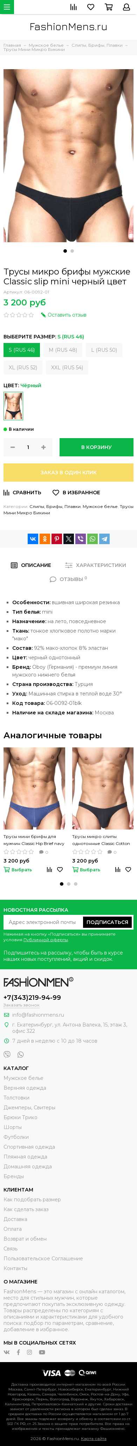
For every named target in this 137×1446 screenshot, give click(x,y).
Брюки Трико (20, 1117)
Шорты (13, 1127)
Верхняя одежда (25, 1088)
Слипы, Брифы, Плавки (55, 506)
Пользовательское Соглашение (43, 1258)
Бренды (14, 1176)
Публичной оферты (45, 939)
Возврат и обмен (25, 1239)
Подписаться (107, 922)
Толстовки (16, 1098)
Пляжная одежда (25, 1157)
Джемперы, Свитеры (29, 1107)
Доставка (15, 1219)
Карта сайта (94, 1438)
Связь (11, 1249)
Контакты (15, 1268)
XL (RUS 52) (23, 367)
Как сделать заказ (26, 1209)
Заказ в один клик (69, 472)
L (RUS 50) (104, 350)
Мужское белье (100, 506)
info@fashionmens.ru (38, 1015)
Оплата (13, 1229)
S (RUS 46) (22, 350)
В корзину (96, 447)
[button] (65, 251)
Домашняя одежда (28, 1166)
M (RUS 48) (63, 350)
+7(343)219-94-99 (32, 998)
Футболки (16, 1137)
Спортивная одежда (29, 1147)
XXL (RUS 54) (67, 367)
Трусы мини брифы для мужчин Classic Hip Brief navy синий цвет (34, 840)
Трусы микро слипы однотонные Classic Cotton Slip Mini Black (101, 840)
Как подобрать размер (32, 1199)
